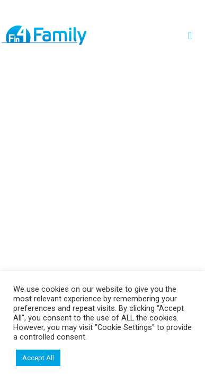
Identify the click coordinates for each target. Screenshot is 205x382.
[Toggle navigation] (193, 35)
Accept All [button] (38, 358)
